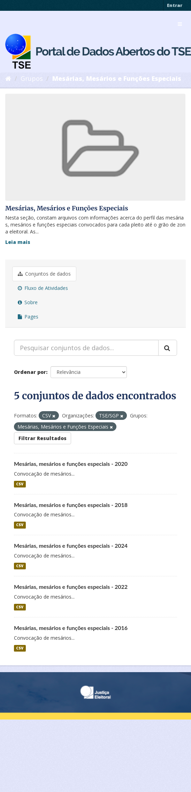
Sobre (28, 302)
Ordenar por (30, 372)
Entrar (174, 5)
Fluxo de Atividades (43, 288)
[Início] (8, 78)
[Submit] (167, 348)
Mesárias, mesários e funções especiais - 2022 (71, 586)
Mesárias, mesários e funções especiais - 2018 (71, 504)
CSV (19, 484)
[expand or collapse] (180, 24)
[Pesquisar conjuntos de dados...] (86, 348)
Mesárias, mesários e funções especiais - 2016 (71, 627)
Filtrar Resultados (42, 438)
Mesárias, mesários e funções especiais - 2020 (71, 463)
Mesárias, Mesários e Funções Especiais (116, 78)
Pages (28, 316)
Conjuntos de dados (44, 273)
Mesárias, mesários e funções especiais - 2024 (71, 545)
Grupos (32, 78)
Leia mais (17, 242)
